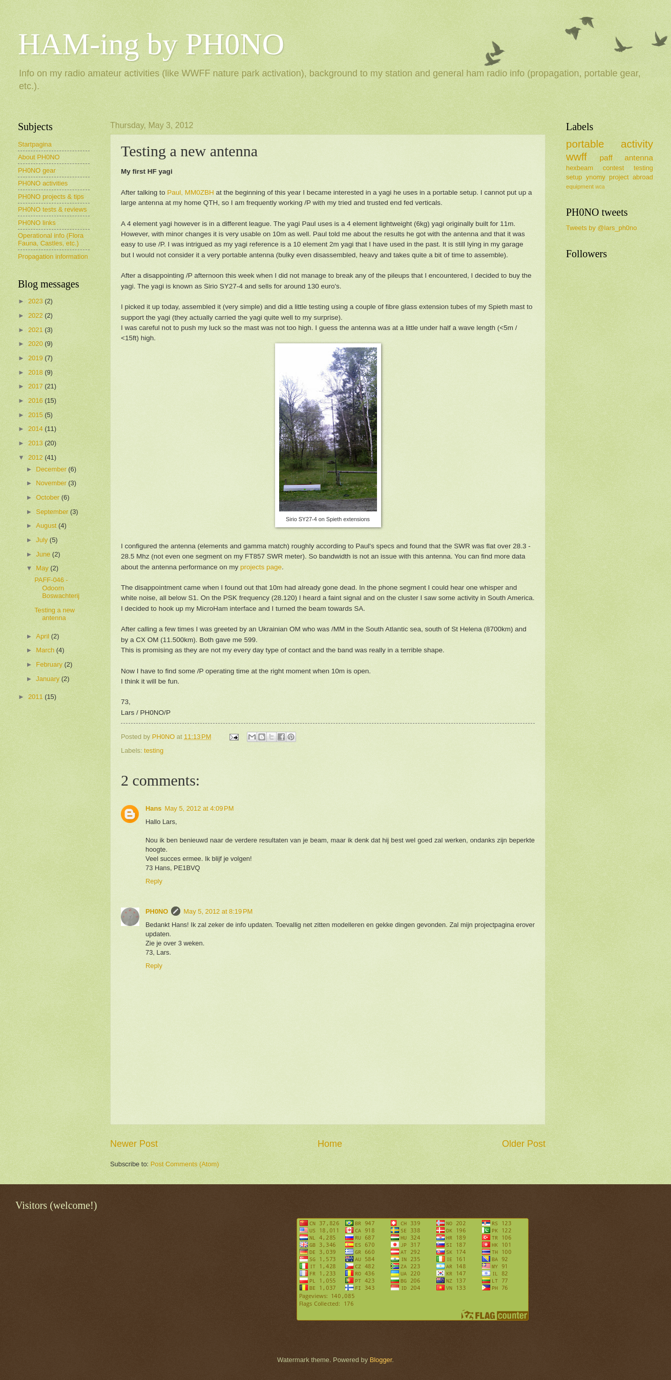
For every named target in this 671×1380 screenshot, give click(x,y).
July (42, 540)
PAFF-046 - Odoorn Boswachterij (56, 588)
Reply (153, 881)
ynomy (595, 177)
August (47, 525)
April (43, 636)
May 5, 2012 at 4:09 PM (199, 808)
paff (605, 157)
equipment (580, 186)
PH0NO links (37, 222)
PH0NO (156, 911)
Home (330, 1144)
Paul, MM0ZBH (190, 192)
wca (599, 187)
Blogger (381, 1360)
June (44, 554)
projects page (261, 567)
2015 (36, 415)
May (43, 568)
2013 (36, 443)
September (53, 512)
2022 (36, 315)
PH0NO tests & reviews (52, 209)
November (52, 483)
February (50, 664)
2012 (36, 457)
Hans (153, 808)
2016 (36, 400)
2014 (36, 428)
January (48, 679)
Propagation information (53, 256)
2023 (36, 301)
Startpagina (35, 144)
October (48, 497)
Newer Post (134, 1144)
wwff (576, 156)
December (52, 469)
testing (153, 750)
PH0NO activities (43, 183)
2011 (36, 697)
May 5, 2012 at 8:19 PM (218, 911)
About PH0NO (39, 157)
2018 (36, 372)
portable (585, 144)
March (46, 650)
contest (613, 168)
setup (574, 177)
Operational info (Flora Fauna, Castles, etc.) (50, 239)
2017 (36, 386)
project (619, 177)
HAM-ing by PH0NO (151, 44)
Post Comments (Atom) (185, 1164)
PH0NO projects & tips (51, 196)
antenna (638, 157)
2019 (36, 358)
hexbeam (579, 168)
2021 (36, 330)
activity (637, 144)
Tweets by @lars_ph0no (601, 228)
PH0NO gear (37, 170)
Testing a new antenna (54, 614)
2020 (36, 343)
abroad (643, 177)
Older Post (524, 1144)
